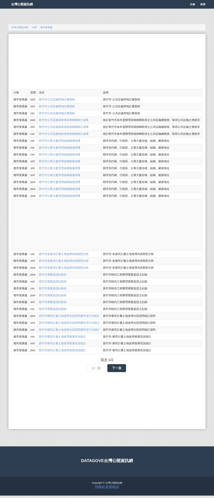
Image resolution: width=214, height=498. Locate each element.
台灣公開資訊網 (25, 9)
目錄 (192, 8)
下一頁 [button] (116, 368)
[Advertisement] (107, 61)
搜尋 (203, 8)
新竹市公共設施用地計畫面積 (57, 99)
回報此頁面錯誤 (107, 487)
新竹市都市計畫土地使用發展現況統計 (62, 336)
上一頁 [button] (96, 368)
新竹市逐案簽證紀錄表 (53, 274)
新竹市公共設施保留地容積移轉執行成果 (64, 119)
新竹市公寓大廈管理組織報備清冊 (59, 140)
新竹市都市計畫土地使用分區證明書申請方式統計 (69, 315)
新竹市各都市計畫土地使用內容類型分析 (64, 254)
